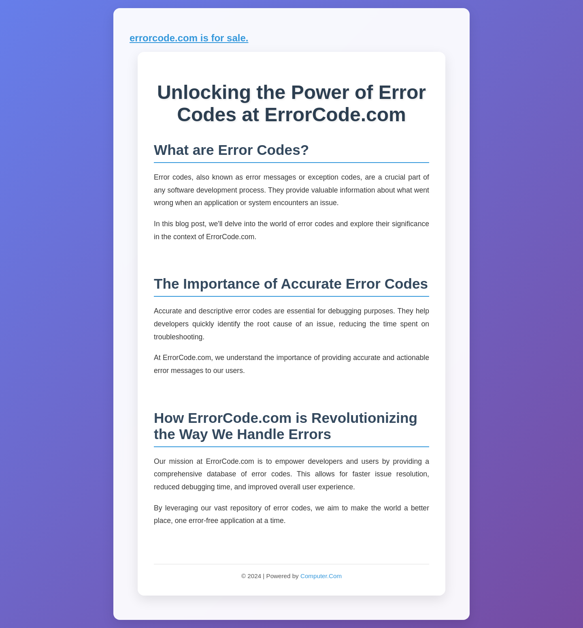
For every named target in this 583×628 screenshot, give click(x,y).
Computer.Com (321, 575)
